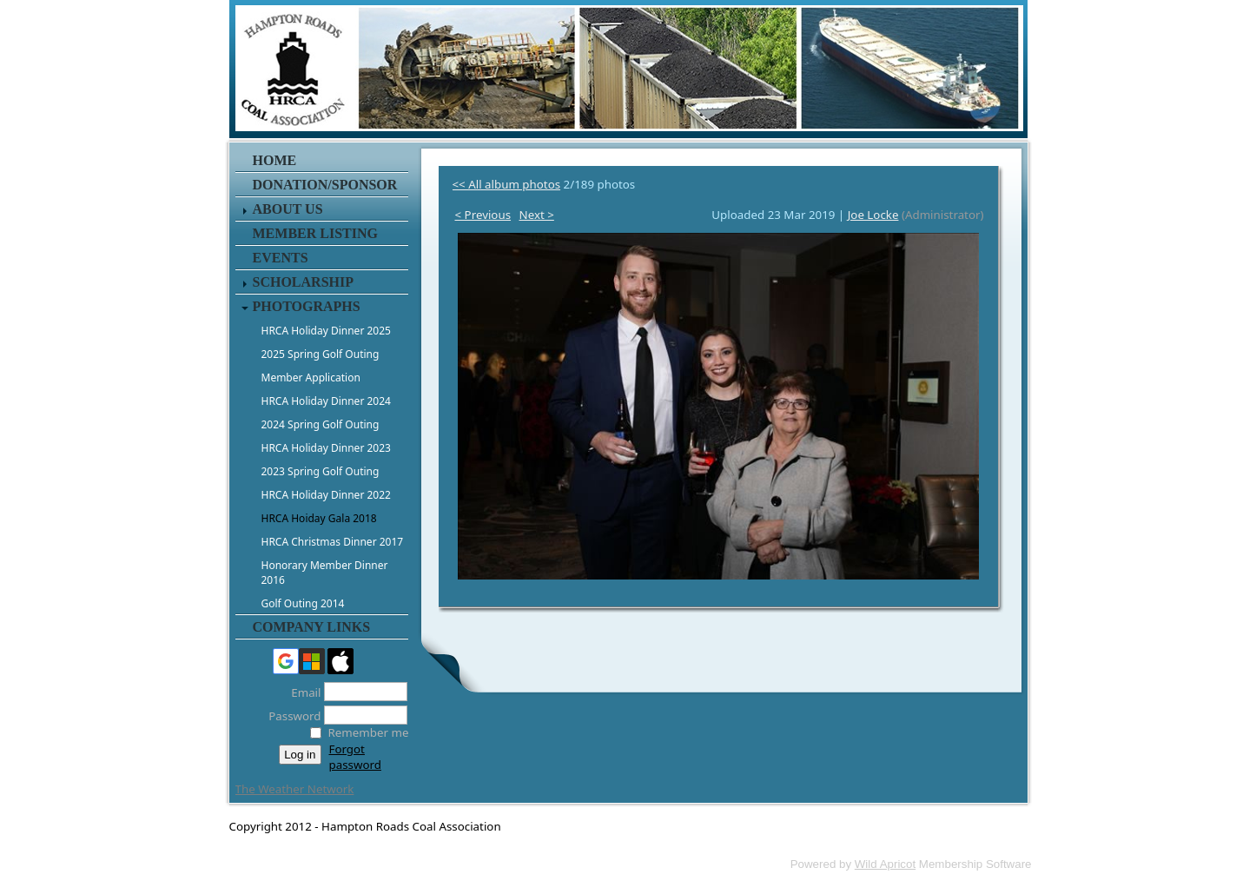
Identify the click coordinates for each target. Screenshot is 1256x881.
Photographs (306, 306)
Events (280, 257)
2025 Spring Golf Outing (320, 354)
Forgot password (355, 756)
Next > (536, 214)
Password (290, 716)
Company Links (312, 626)
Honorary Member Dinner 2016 (324, 572)
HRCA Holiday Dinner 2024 (326, 401)
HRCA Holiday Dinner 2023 (326, 447)
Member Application (310, 377)
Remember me (368, 732)
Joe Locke (873, 214)
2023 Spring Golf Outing (320, 471)
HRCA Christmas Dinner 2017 (332, 541)
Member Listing (315, 233)
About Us (288, 209)
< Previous (483, 214)
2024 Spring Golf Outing (320, 424)
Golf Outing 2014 (303, 603)
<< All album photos (507, 184)
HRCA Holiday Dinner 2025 (326, 330)
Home (275, 160)
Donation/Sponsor (325, 184)
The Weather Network (294, 789)
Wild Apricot (885, 864)
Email (301, 692)
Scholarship (303, 282)
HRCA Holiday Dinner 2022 (326, 494)
